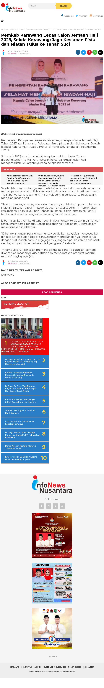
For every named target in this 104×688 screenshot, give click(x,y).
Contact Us (26, 677)
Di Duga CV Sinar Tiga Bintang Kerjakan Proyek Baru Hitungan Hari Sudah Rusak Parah (21, 392)
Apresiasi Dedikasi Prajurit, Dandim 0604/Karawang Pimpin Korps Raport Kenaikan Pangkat (20, 180)
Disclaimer (88, 677)
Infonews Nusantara (51, 681)
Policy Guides (74, 677)
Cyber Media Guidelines (55, 677)
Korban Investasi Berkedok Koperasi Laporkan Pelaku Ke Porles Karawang (18, 377)
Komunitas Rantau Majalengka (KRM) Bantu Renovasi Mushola (17, 407)
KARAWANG (12, 54)
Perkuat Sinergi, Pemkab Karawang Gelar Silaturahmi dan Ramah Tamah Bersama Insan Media (83, 180)
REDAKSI (53, 666)
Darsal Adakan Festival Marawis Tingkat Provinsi (17, 454)
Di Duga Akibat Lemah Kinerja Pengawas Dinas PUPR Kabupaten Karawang (19, 442)
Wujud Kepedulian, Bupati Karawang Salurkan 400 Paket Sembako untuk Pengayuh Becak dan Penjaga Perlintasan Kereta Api (52, 182)
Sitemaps (14, 677)
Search (56, 12)
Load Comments (52, 292)
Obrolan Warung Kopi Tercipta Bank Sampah (16, 419)
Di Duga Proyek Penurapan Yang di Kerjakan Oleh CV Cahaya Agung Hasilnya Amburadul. (22, 364)
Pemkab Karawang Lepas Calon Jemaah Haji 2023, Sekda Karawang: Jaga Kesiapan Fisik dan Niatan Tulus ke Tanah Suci (49, 40)
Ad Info (38, 677)
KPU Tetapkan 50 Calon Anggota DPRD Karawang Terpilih (17, 467)
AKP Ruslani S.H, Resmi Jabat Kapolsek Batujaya (17, 430)
